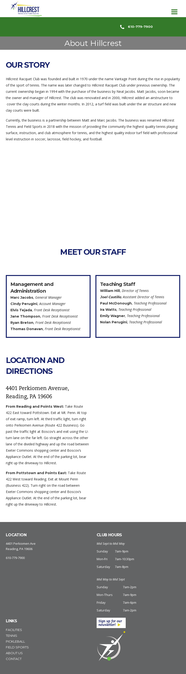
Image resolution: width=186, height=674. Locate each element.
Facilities (14, 630)
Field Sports (17, 647)
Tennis (11, 636)
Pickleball (15, 641)
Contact (14, 659)
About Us (14, 653)
